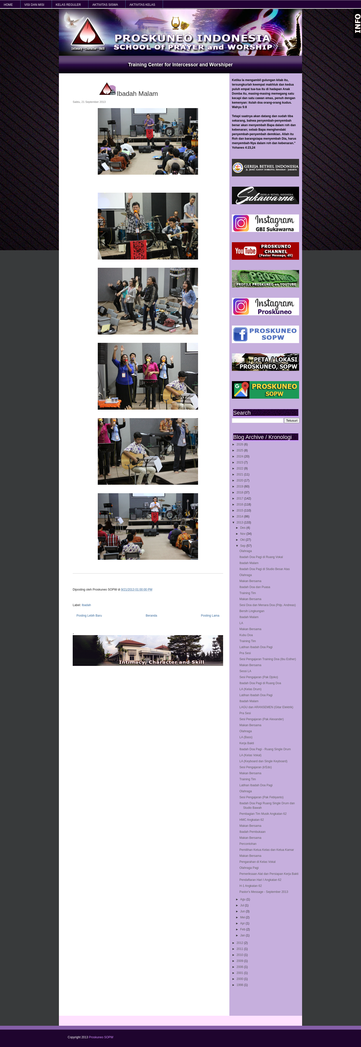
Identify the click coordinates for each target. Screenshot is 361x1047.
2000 (240, 979)
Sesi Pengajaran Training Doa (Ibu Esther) (267, 659)
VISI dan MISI (34, 5)
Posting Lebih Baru (89, 615)
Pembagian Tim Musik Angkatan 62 (263, 814)
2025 (240, 450)
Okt (243, 540)
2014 (240, 516)
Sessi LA (245, 671)
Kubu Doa (246, 635)
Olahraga (245, 551)
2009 (240, 961)
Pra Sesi (245, 653)
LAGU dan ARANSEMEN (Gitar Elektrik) (266, 707)
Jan (243, 935)
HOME (8, 5)
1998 (240, 985)
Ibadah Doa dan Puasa (254, 587)
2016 (240, 504)
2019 (240, 486)
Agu (243, 899)
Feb (243, 929)
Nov (243, 534)
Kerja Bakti (246, 743)
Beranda (151, 615)
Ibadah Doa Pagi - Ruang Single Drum (265, 749)
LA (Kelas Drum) (250, 689)
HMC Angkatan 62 (251, 820)
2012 (240, 943)
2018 (240, 492)
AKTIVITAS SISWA (105, 5)
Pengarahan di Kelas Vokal (257, 862)
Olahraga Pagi (249, 868)
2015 (240, 510)
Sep (243, 546)
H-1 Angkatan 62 (250, 886)
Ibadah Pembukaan (252, 832)
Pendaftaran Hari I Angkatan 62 (260, 880)
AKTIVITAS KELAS (142, 5)
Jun (243, 911)
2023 (240, 462)
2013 (240, 522)
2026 (240, 444)
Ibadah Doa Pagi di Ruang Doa (260, 683)
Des (243, 528)
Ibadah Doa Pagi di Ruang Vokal (261, 557)
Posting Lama (210, 615)
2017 (240, 498)
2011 (240, 949)
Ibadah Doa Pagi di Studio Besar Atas (264, 569)
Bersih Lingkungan (251, 611)
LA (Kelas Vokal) (250, 755)
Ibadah (86, 605)
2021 (240, 474)
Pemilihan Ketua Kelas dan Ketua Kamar (266, 850)
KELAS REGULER (68, 5)
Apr (243, 923)
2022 (240, 468)
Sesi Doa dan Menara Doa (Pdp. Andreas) (267, 605)
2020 (240, 480)
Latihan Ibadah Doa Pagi (256, 647)
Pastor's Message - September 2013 (263, 892)
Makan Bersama (250, 581)
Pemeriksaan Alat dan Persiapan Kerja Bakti (268, 874)
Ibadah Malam (248, 563)
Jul (242, 905)
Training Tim (247, 593)
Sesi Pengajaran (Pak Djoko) (258, 677)
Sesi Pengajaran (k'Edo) (255, 767)
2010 (240, 955)
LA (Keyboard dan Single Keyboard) (263, 761)
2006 (240, 967)
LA (241, 623)
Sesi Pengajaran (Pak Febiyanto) (261, 797)
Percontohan (247, 844)
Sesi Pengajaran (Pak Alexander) (261, 719)
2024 (240, 456)
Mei (243, 917)
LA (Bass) (245, 737)
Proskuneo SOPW (101, 1037)
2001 (240, 973)
